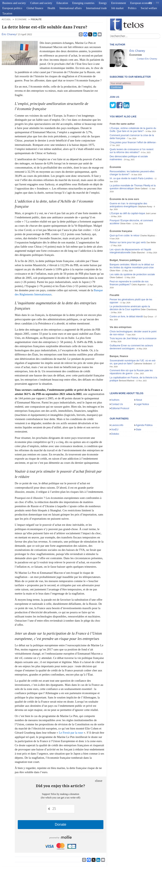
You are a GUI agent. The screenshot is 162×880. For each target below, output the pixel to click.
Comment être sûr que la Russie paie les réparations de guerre (131, 352)
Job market (117, 8)
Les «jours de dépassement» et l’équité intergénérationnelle (130, 231)
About (139, 380)
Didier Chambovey (149, 290)
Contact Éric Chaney (147, 58)
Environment (118, 3)
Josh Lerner (151, 194)
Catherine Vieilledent (143, 344)
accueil (6, 19)
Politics (132, 8)
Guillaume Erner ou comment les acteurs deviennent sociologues (131, 327)
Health (51, 8)
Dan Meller (151, 223)
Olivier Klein (125, 204)
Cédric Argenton (138, 265)
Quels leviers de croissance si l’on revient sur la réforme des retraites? (132, 131)
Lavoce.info (117, 405)
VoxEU (114, 410)
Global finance (34, 8)
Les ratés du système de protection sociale (132, 254)
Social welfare (149, 8)
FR (157, 3)
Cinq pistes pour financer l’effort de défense (133, 123)
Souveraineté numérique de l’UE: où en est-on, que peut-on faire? (133, 342)
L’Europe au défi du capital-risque (127, 193)
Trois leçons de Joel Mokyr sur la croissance (133, 319)
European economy (141, 3)
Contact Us (117, 384)
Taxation (7, 13)
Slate (138, 410)
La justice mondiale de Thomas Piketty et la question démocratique (133, 167)
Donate (60, 824)
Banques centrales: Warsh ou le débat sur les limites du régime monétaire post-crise (132, 246)
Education (62, 3)
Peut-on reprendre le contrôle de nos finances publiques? (129, 263)
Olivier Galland (140, 169)
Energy (103, 3)
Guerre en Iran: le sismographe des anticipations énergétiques (128, 185)
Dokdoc (115, 414)
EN (150, 3)
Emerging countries (83, 3)
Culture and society (41, 3)
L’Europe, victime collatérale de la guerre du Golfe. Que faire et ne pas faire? (133, 110)
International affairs (70, 8)
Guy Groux (148, 297)
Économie (21, 19)
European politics (12, 8)
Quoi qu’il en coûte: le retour (125, 216)
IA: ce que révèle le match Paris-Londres (131, 158)
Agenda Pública (144, 405)
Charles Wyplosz (147, 216)
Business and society (14, 3)
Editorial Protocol (120, 388)
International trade (96, 8)
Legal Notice (142, 384)
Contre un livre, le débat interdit (126, 297)
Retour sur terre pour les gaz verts (128, 222)
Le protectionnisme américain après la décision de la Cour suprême (130, 288)
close (98, 780)
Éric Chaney (9, 34)
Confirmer (116, 87)
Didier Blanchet (138, 233)
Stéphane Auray (145, 187)
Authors (115, 380)
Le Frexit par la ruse (71, 732)
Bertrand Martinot (126, 361)
